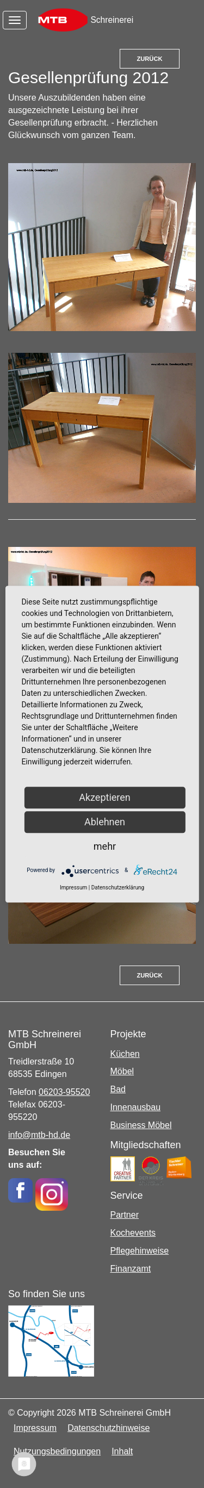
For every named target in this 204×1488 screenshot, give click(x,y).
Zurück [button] (149, 58)
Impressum (35, 1428)
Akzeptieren (105, 797)
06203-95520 (64, 1092)
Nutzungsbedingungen (57, 1451)
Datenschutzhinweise (108, 1428)
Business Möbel (141, 1125)
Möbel (122, 1071)
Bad (118, 1089)
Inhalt (122, 1451)
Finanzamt (130, 1268)
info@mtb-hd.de (39, 1135)
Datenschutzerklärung (117, 888)
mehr (105, 846)
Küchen (125, 1054)
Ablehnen (104, 821)
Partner (124, 1214)
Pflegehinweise (139, 1250)
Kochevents (133, 1232)
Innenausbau (135, 1107)
